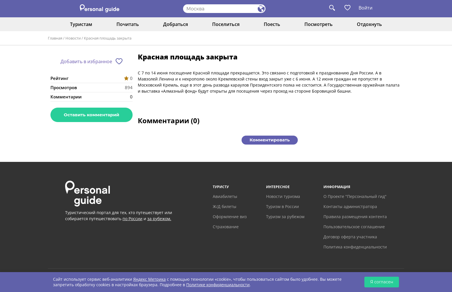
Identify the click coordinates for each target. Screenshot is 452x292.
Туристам (81, 24)
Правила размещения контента (355, 216)
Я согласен (381, 281)
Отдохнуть (369, 24)
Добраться (175, 24)
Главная (55, 38)
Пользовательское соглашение (354, 226)
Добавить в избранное (86, 61)
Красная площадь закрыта (107, 38)
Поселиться (226, 24)
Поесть (272, 24)
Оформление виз (230, 216)
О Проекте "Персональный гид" (355, 196)
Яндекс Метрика (149, 279)
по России (132, 218)
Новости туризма (283, 196)
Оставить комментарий (91, 114)
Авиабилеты (225, 196)
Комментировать (270, 140)
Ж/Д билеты (224, 206)
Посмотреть (318, 24)
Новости (73, 38)
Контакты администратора (350, 206)
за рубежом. (159, 218)
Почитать (127, 24)
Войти (365, 8)
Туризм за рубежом (285, 216)
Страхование (226, 226)
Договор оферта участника (350, 236)
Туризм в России (282, 206)
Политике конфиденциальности (218, 284)
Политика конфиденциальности (355, 247)
